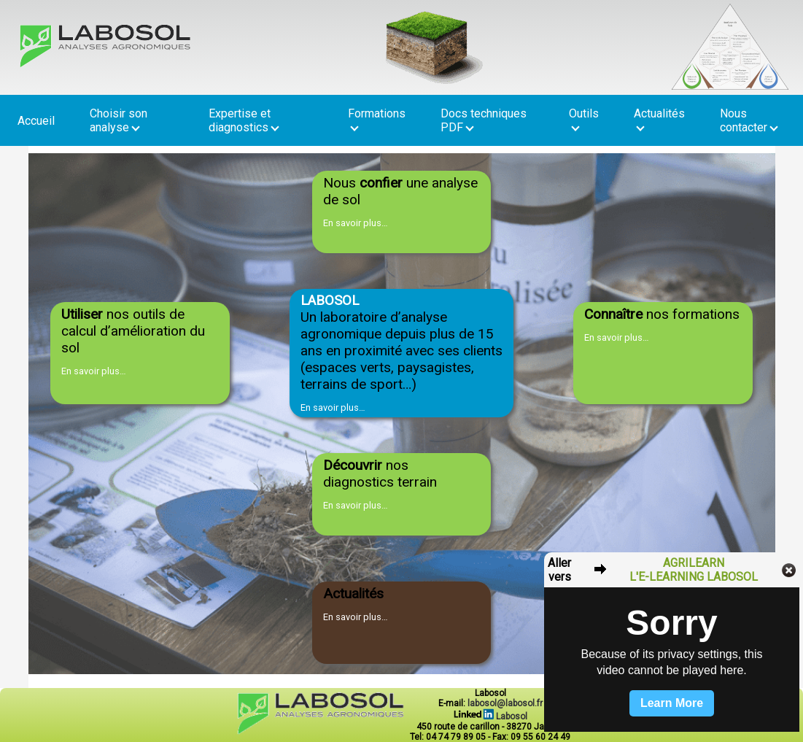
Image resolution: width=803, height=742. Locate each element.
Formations (377, 119)
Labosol (490, 716)
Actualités (659, 119)
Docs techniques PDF (484, 120)
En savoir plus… (355, 222)
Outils (584, 119)
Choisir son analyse (118, 120)
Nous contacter (749, 120)
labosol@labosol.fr (505, 703)
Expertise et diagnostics (244, 120)
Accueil (36, 121)
